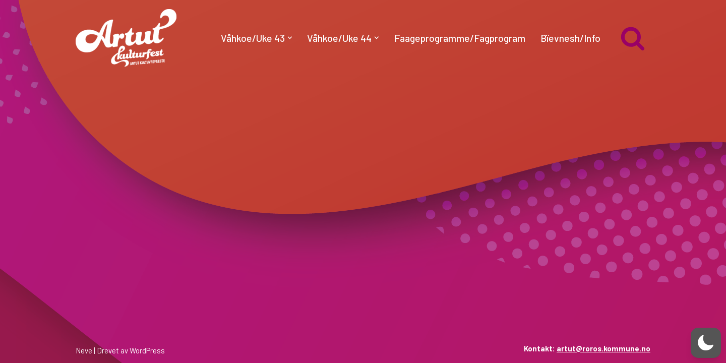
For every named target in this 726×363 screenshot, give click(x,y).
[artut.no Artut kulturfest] (126, 38)
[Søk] (632, 37)
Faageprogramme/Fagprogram (459, 38)
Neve (84, 350)
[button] (289, 37)
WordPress (147, 350)
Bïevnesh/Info (570, 38)
